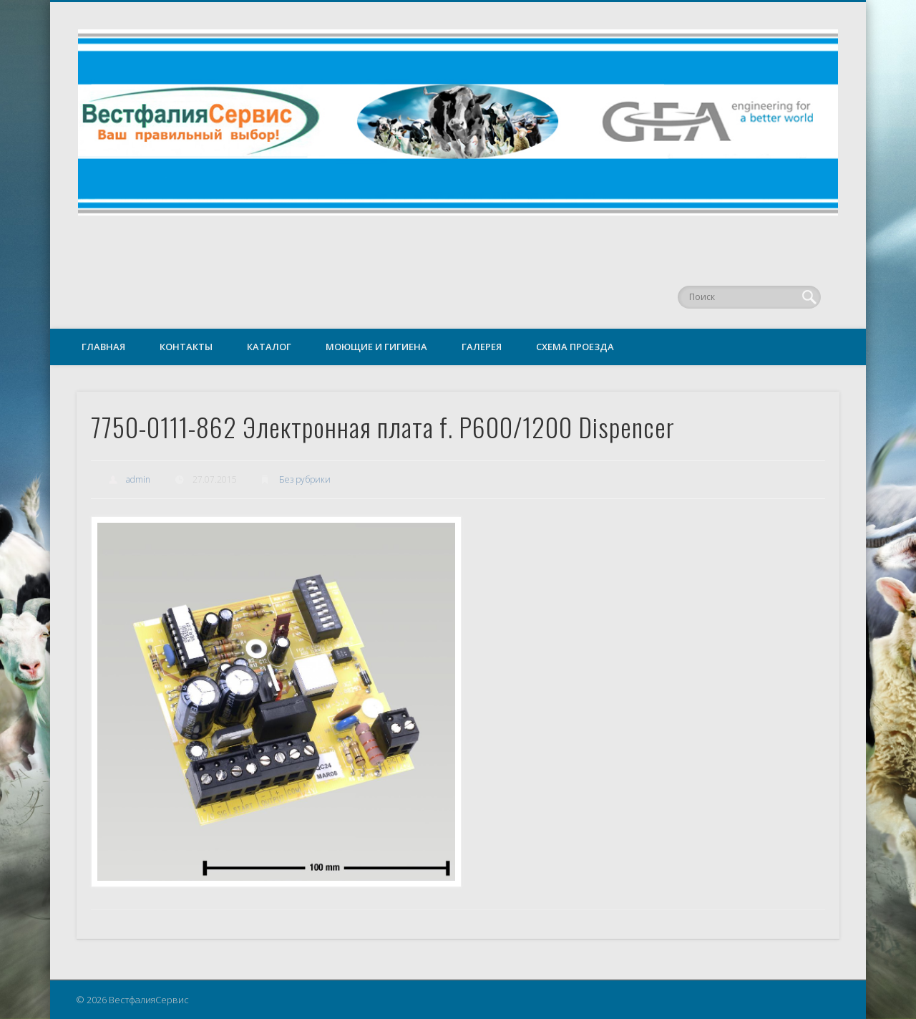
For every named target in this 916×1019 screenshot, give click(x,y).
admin (138, 479)
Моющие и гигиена (376, 346)
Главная (103, 346)
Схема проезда (575, 346)
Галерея (482, 346)
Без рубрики (305, 479)
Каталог (269, 346)
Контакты (186, 346)
